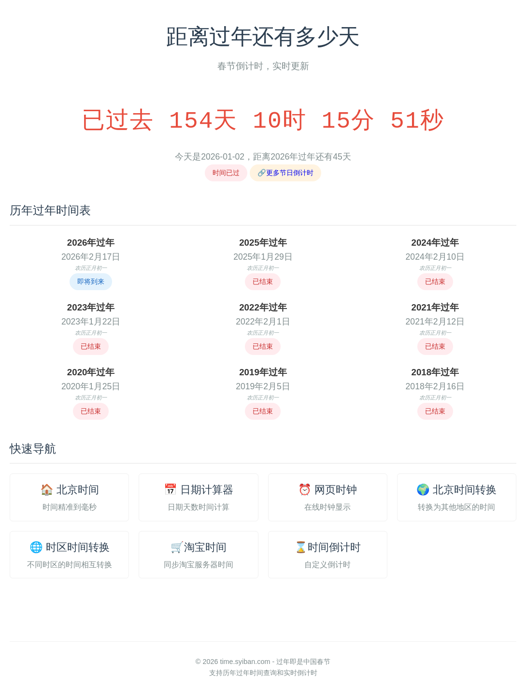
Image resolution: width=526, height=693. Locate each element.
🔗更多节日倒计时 (285, 173)
